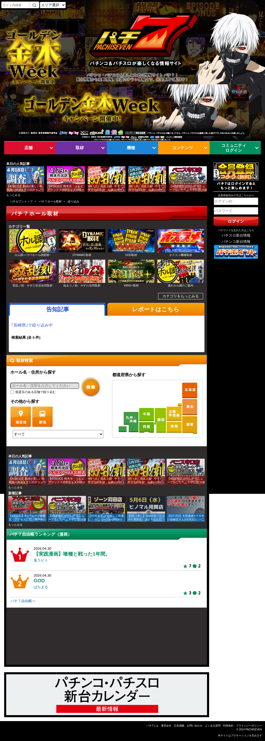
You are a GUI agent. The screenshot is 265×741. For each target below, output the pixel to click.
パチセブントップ (21, 201)
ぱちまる (41, 587)
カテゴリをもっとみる (181, 296)
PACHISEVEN (253, 729)
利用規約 (228, 725)
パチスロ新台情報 (236, 235)
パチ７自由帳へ (23, 601)
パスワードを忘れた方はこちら (236, 230)
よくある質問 (212, 725)
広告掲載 (179, 725)
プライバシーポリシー (249, 725)
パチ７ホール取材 (50, 201)
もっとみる (13, 194)
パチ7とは (152, 725)
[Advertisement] (31, 638)
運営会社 (166, 725)
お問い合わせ (194, 725)
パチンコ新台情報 (236, 242)
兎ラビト (41, 560)
